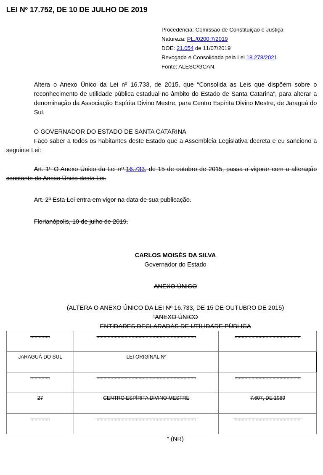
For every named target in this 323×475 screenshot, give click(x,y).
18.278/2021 (261, 57)
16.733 (135, 169)
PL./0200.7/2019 (207, 39)
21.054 (185, 48)
